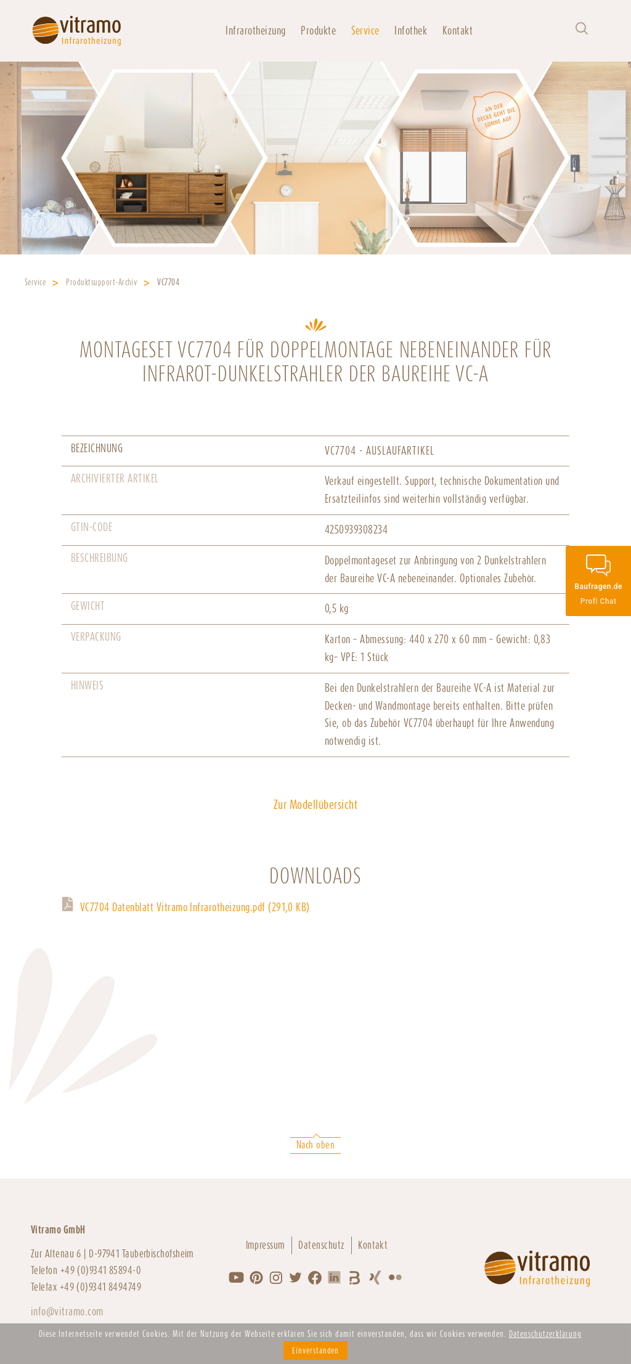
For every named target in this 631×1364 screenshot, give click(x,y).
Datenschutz (321, 1245)
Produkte (318, 30)
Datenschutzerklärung (545, 1334)
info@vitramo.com (67, 1311)
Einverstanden (315, 1350)
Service (365, 30)
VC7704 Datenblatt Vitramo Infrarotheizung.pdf (195, 907)
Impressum (265, 1245)
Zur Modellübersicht (315, 804)
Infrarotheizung (255, 30)
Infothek (410, 30)
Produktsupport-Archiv (101, 282)
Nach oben (315, 1145)
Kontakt (457, 30)
